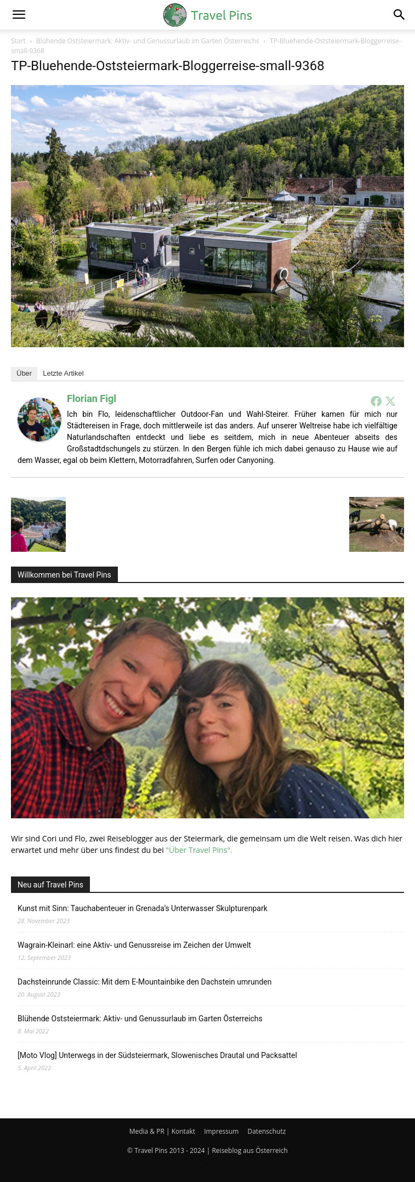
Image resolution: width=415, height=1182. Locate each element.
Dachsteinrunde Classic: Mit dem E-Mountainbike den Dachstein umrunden (145, 981)
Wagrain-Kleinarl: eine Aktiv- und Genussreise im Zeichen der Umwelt (134, 945)
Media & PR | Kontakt (162, 1131)
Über (24, 373)
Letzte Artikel (63, 373)
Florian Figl (91, 398)
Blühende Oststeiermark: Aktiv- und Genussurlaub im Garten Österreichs (147, 41)
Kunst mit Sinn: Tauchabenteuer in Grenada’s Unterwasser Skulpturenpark (143, 908)
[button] (18, 15)
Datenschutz (266, 1131)
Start (18, 41)
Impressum (221, 1131)
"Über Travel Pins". (199, 850)
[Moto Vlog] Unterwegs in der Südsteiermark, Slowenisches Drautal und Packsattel (157, 1055)
